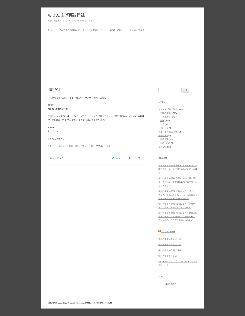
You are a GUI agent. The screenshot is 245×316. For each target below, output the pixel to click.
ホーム (50, 30)
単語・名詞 (165, 143)
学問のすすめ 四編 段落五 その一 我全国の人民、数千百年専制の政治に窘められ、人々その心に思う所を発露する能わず (177, 216)
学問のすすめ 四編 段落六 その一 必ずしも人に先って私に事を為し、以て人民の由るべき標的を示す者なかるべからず (177, 195)
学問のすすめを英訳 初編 (169, 250)
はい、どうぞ (55, 158)
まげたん (83, 146)
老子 (162, 124)
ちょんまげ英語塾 (136, 30)
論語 (162, 120)
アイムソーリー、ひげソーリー (128, 158)
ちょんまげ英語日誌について (72, 30)
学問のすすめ (166, 113)
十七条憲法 (165, 117)
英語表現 (164, 139)
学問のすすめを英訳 (167, 256)
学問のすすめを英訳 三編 (169, 239)
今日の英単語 (170, 284)
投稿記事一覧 (96, 30)
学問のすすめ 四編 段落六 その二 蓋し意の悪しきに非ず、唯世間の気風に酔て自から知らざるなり (177, 182)
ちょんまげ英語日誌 (66, 15)
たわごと (162, 147)
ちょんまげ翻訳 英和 (167, 132)
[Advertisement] (123, 57)
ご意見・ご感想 (115, 30)
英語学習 (162, 135)
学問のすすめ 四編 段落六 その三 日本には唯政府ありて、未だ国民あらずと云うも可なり (177, 169)
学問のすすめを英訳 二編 (169, 244)
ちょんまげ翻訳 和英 (68, 146)
